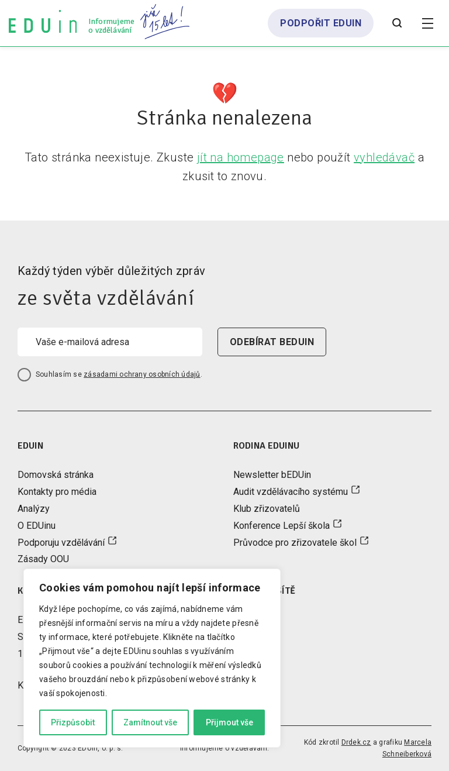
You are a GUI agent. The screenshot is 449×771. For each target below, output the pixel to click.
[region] (152, 658)
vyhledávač (384, 157)
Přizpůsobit (73, 722)
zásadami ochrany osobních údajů (142, 374)
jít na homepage (240, 157)
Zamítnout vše (150, 722)
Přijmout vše (229, 722)
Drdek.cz (356, 742)
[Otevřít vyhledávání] (397, 23)
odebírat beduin (272, 341)
